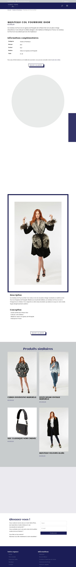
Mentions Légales (44, 564)
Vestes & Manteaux (17, 10)
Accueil (9, 10)
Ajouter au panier (36, 65)
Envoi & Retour (43, 557)
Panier (10, 554)
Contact (11, 564)
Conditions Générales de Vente (47, 559)
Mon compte (12, 557)
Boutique (11, 562)
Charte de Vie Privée (44, 562)
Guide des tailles (55, 60)
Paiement (41, 554)
